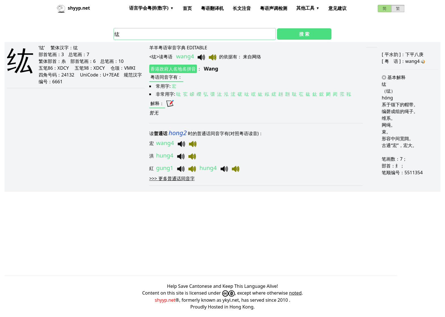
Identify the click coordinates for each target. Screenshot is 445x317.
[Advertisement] (175, 233)
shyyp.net (165, 300)
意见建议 (337, 8)
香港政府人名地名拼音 (173, 69)
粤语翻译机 (212, 8)
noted (295, 293)
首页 (187, 8)
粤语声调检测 (273, 8)
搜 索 (304, 34)
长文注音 (242, 8)
